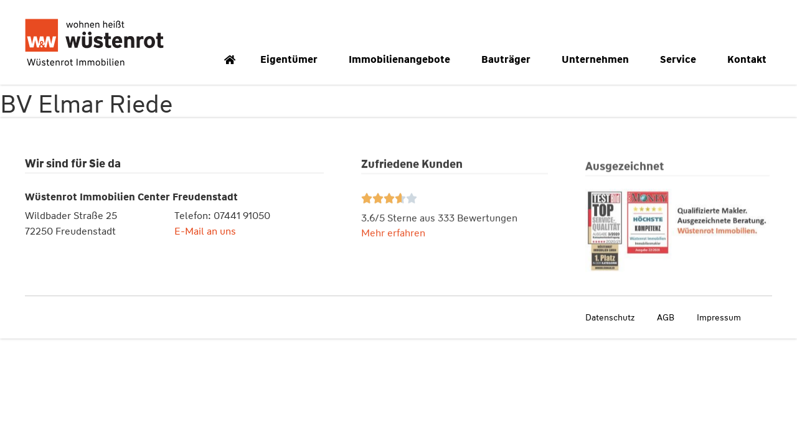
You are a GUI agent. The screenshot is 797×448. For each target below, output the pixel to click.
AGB (665, 317)
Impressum (719, 317)
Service (681, 59)
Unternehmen (598, 59)
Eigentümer (292, 59)
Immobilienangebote (402, 59)
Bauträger (509, 59)
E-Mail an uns (205, 231)
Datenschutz (609, 317)
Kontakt (750, 59)
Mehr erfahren (393, 234)
